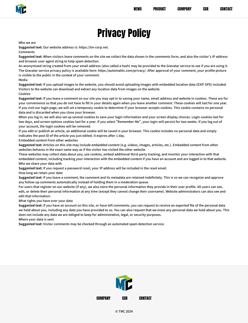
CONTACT (226, 9)
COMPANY (184, 9)
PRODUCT (159, 9)
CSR (205, 9)
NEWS (138, 9)
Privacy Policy (124, 33)
